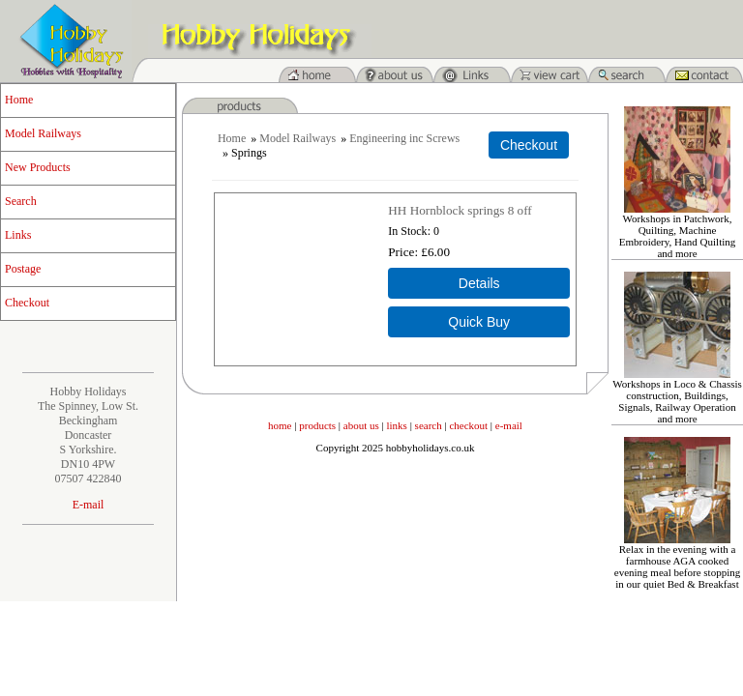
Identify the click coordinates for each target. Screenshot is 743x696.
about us (361, 425)
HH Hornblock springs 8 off (459, 210)
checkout (468, 425)
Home (19, 99)
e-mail (508, 425)
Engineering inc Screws (404, 138)
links (397, 425)
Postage (23, 269)
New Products (38, 167)
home (279, 425)
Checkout (27, 302)
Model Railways (43, 133)
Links (18, 235)
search (428, 425)
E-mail (88, 504)
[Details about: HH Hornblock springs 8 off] (479, 283)
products (317, 425)
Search (21, 201)
